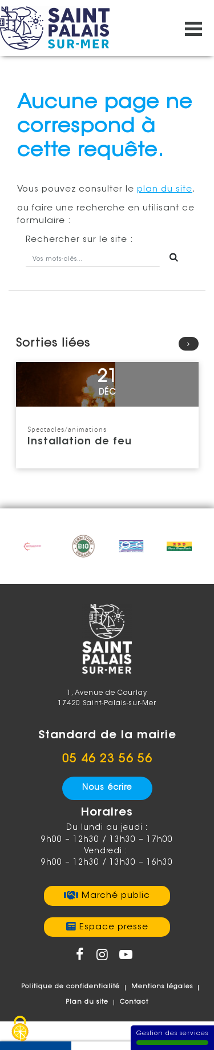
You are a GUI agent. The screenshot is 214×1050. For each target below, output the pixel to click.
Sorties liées (107, 344)
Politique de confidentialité (70, 987)
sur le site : (80, 240)
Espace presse (113, 927)
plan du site (164, 189)
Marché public (116, 896)
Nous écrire (107, 788)
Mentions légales (162, 987)
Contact (134, 1002)
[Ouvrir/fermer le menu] (193, 28)
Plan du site (87, 1002)
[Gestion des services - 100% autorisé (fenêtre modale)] (20, 1030)
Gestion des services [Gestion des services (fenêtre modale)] (172, 1038)
